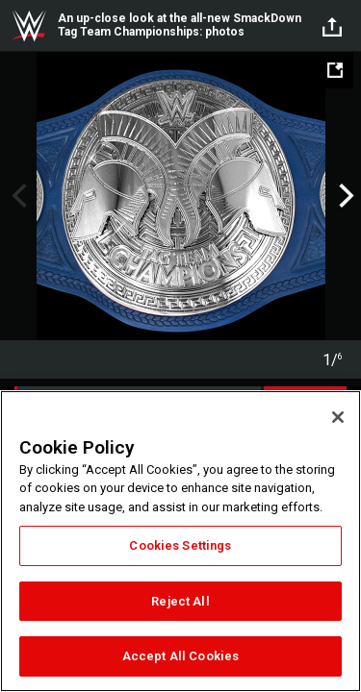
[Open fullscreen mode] (335, 70)
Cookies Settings (180, 545)
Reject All (180, 601)
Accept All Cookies (180, 656)
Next (344, 196)
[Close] (338, 417)
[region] (180, 541)
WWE (29, 26)
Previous (17, 196)
